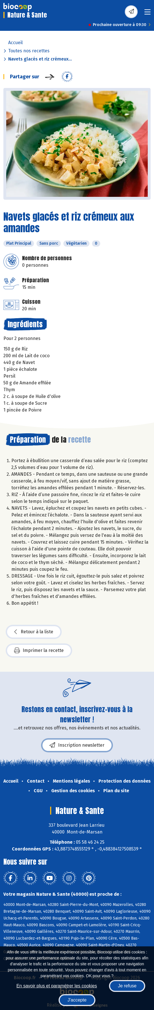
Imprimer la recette (39, 650)
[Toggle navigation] (147, 13)
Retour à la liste (33, 632)
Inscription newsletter (77, 745)
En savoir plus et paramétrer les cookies (56, 985)
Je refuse (127, 985)
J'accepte (76, 1000)
